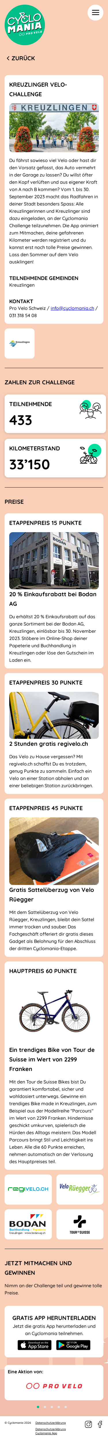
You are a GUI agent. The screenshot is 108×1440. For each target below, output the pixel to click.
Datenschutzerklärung (50, 1423)
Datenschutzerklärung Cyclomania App (50, 1431)
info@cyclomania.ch (72, 308)
